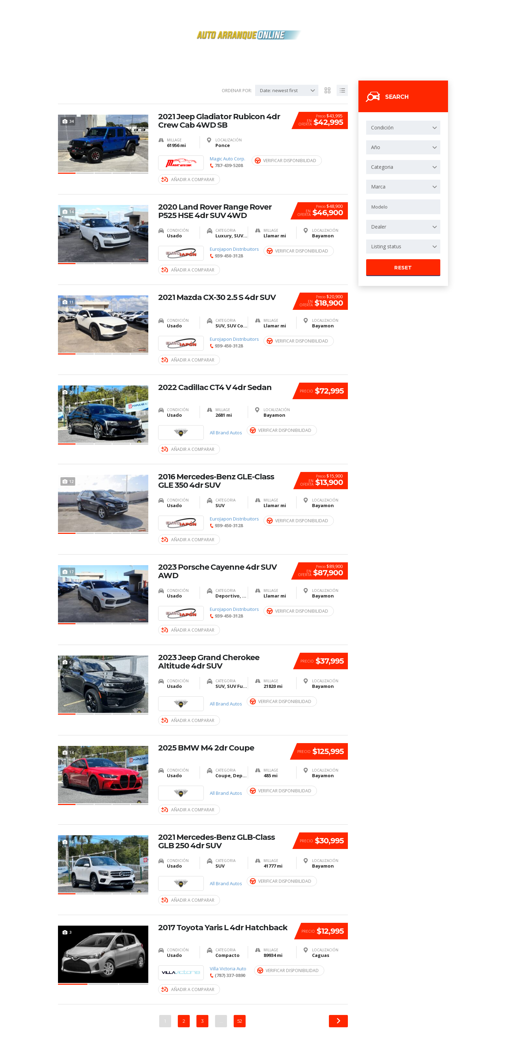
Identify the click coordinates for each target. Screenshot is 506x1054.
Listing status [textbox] (386, 246)
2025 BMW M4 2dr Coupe (206, 748)
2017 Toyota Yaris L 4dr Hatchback (222, 928)
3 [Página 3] (202, 1021)
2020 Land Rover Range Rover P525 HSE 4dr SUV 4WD (215, 211)
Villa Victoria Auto (228, 968)
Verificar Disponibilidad (285, 160)
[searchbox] (403, 207)
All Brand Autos (226, 432)
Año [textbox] (375, 147)
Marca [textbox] (378, 186)
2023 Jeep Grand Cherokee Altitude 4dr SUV (208, 661)
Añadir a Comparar (187, 180)
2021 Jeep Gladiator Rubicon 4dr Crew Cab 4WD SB (219, 121)
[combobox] (403, 128)
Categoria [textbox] (382, 167)
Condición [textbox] (382, 127)
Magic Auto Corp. (227, 158)
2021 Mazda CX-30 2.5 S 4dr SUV (216, 297)
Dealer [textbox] (378, 226)
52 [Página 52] (239, 1021)
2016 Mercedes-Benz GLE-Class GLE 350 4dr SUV (216, 481)
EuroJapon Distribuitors (234, 249)
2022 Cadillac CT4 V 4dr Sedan (215, 387)
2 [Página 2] (184, 1021)
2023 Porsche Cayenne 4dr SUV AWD (217, 571)
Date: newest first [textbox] (279, 90)
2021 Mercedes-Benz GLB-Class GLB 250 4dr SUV (216, 841)
